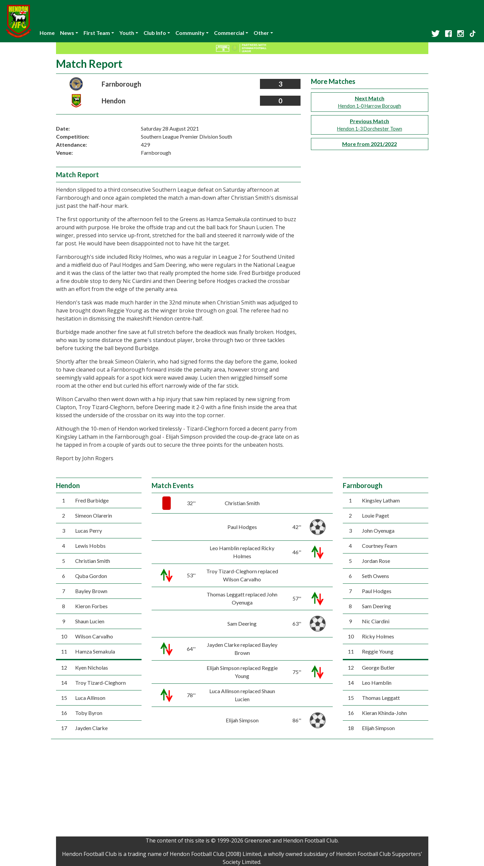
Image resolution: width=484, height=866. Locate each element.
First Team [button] (97, 33)
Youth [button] (126, 33)
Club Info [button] (155, 33)
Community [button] (190, 33)
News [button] (67, 33)
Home (47, 33)
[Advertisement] (242, 789)
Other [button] (261, 33)
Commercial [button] (229, 33)
